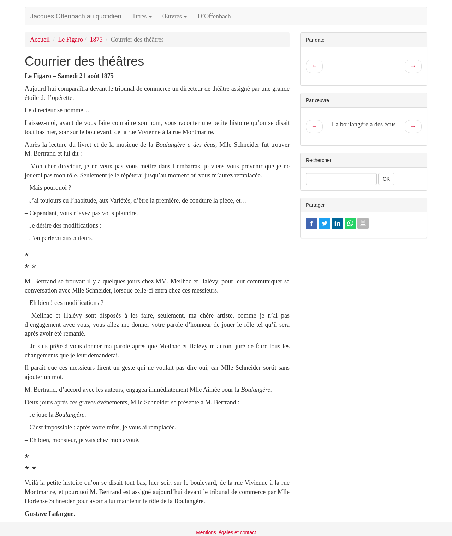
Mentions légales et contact (226, 532)
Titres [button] (142, 16)
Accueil (40, 39)
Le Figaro (70, 39)
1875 (96, 39)
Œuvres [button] (174, 16)
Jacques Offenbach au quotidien (75, 16)
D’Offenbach (214, 16)
